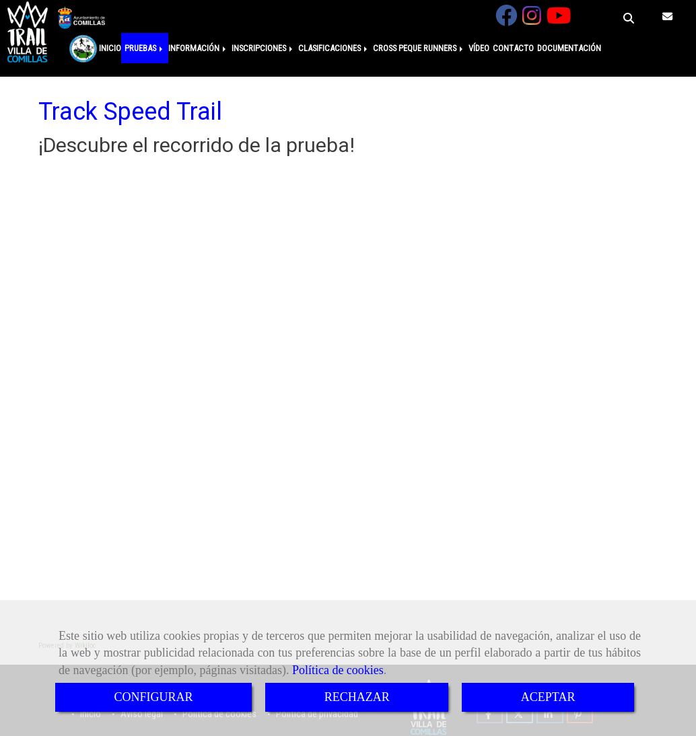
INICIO (110, 48)
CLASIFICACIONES (334, 48)
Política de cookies (338, 670)
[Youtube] (559, 19)
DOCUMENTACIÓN (569, 48)
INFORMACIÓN (198, 48)
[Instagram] (531, 19)
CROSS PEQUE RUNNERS (419, 48)
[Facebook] (506, 19)
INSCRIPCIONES (263, 48)
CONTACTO (513, 48)
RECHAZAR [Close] (357, 697)
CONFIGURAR (153, 697)
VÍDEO (478, 48)
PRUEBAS (145, 48)
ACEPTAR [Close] (548, 697)
